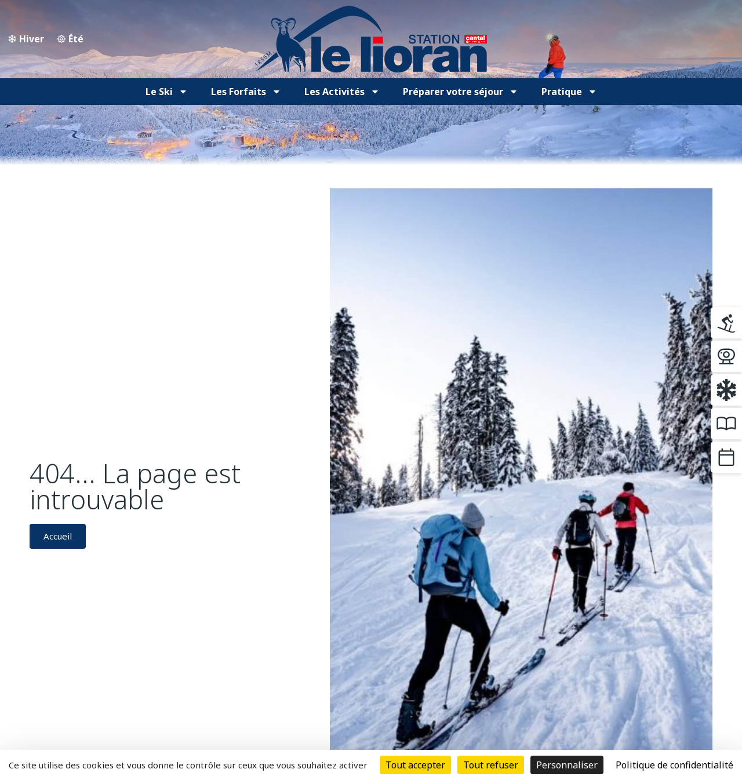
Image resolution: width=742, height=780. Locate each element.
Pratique (569, 91)
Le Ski (167, 91)
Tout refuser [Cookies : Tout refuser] (490, 765)
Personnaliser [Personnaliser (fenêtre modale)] (567, 765)
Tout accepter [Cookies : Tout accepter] (415, 765)
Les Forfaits (246, 91)
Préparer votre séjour (460, 91)
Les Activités (342, 91)
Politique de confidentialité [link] (674, 765)
